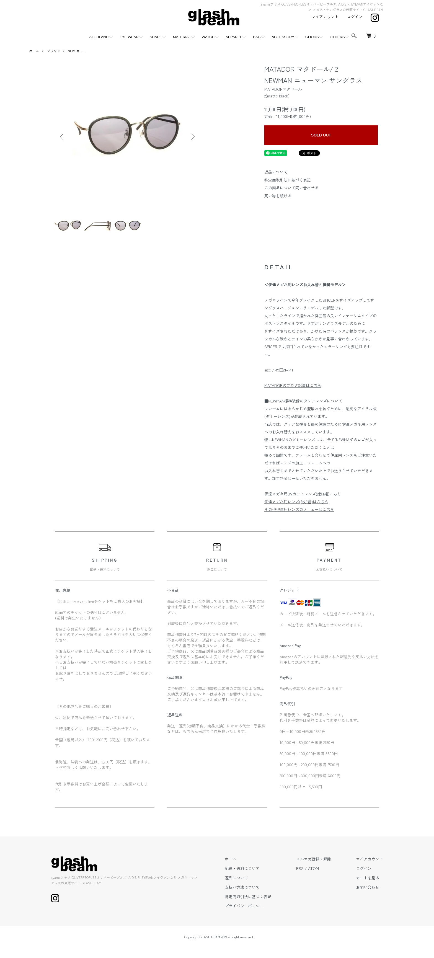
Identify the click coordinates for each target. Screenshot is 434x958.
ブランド (53, 50)
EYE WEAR (129, 37)
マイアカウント (325, 16)
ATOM (313, 868)
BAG (256, 37)
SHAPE (156, 37)
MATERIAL (182, 37)
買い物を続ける (277, 195)
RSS (300, 868)
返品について (276, 172)
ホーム (34, 50)
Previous (62, 137)
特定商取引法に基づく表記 (287, 180)
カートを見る (367, 877)
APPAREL (234, 37)
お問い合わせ (367, 887)
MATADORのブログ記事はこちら (292, 385)
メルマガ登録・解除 (313, 859)
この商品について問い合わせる (291, 187)
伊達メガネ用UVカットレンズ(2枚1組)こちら (302, 494)
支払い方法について (242, 887)
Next (192, 137)
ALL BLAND (98, 37)
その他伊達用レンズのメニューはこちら (299, 509)
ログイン (354, 16)
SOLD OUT (321, 135)
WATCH (208, 37)
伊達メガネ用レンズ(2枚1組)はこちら (296, 501)
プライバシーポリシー (244, 905)
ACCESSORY (283, 37)
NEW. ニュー (77, 50)
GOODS (312, 37)
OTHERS (337, 37)
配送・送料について (242, 868)
